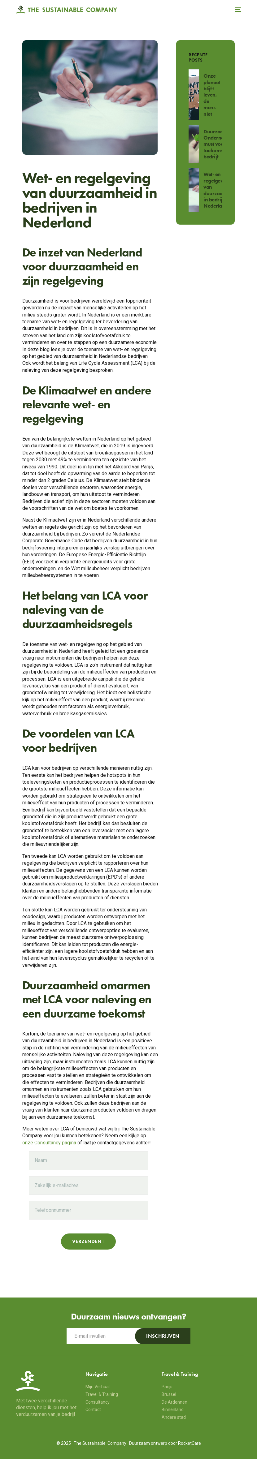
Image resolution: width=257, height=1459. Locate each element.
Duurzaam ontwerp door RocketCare (165, 1443)
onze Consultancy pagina (49, 1143)
